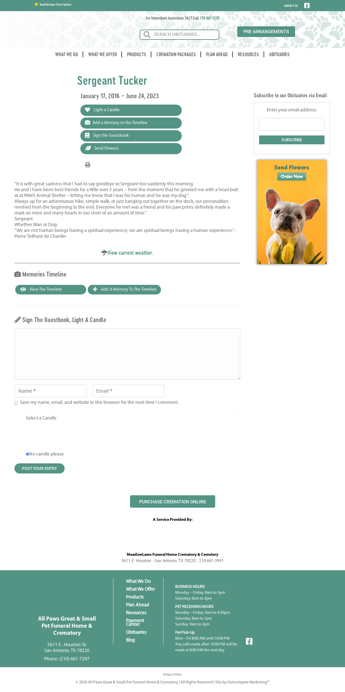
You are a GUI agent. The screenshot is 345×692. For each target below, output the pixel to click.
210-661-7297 (209, 17)
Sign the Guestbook (107, 135)
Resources (248, 54)
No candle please (46, 454)
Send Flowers (102, 148)
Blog (130, 640)
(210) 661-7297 (74, 659)
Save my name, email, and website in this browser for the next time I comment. (99, 402)
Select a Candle (41, 418)
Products (136, 54)
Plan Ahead (217, 54)
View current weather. (130, 252)
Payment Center (135, 623)
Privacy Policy (172, 674)
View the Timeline (41, 289)
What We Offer (102, 54)
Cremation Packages (176, 54)
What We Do (66, 54)
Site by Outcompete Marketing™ (242, 682)
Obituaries (279, 54)
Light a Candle (102, 109)
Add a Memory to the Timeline (116, 122)
